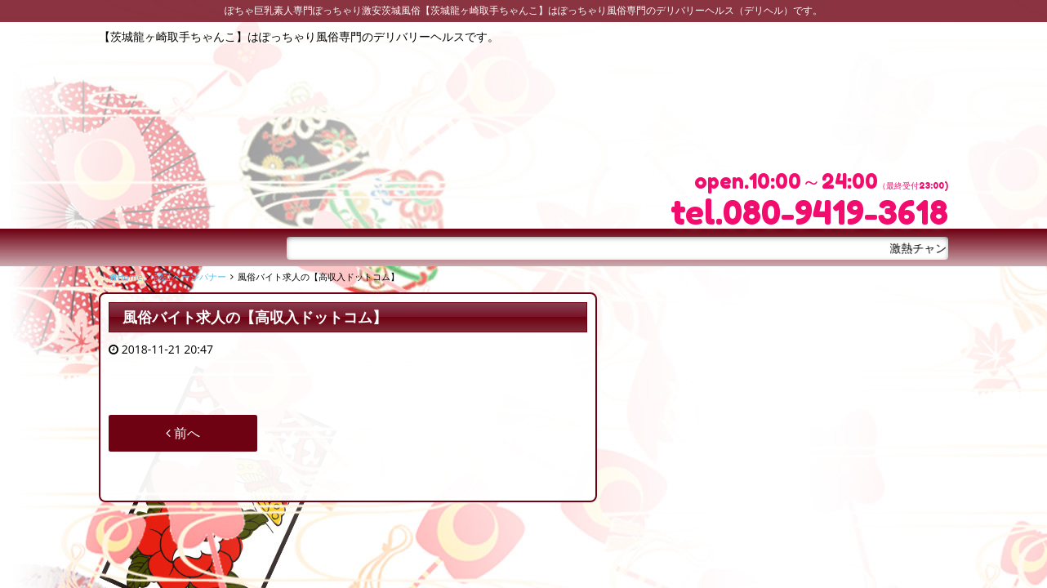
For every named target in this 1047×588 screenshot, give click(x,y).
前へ (183, 433)
